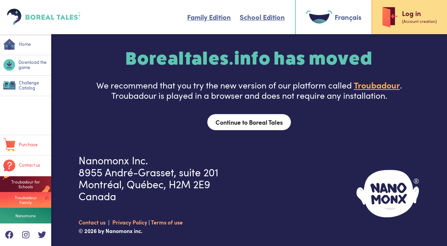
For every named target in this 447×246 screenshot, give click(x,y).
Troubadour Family (26, 200)
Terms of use (167, 222)
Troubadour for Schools (25, 184)
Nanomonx (25, 215)
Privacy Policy (130, 222)
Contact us (93, 222)
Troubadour (377, 85)
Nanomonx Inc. (113, 160)
